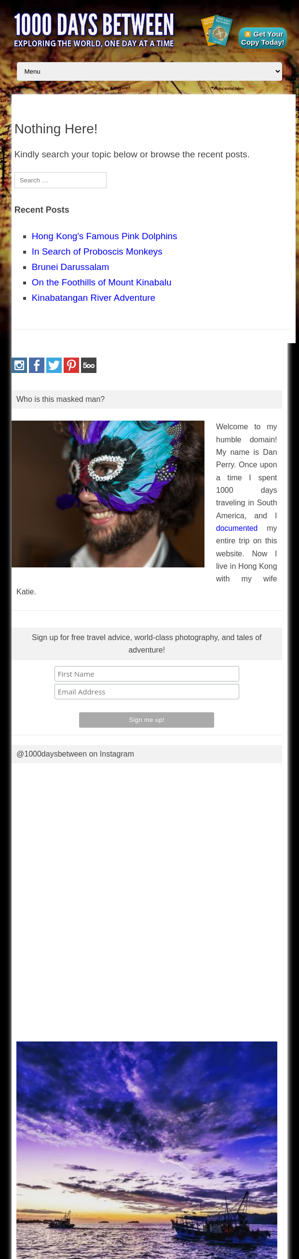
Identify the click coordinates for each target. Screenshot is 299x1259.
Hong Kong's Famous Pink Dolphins (104, 236)
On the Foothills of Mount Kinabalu (102, 282)
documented (237, 528)
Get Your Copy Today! (263, 38)
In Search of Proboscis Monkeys (97, 251)
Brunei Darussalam (70, 267)
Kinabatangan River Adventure (93, 298)
